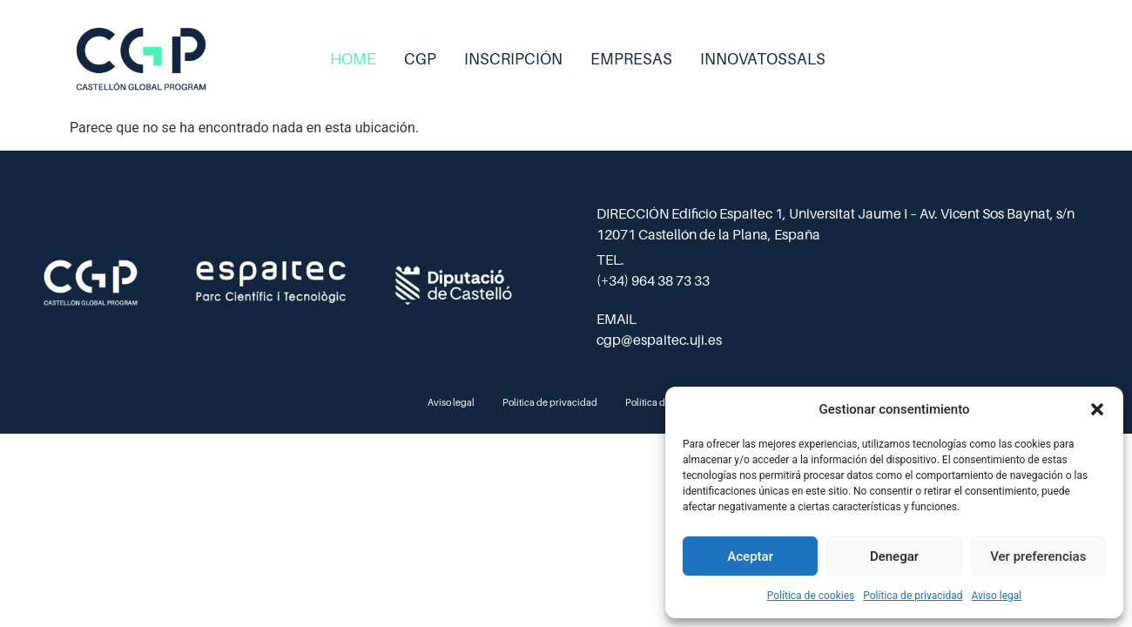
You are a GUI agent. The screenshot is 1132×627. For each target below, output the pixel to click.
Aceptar (750, 556)
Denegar (894, 556)
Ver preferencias (1038, 556)
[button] (1097, 409)
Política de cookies (811, 596)
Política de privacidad (912, 596)
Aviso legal (996, 596)
